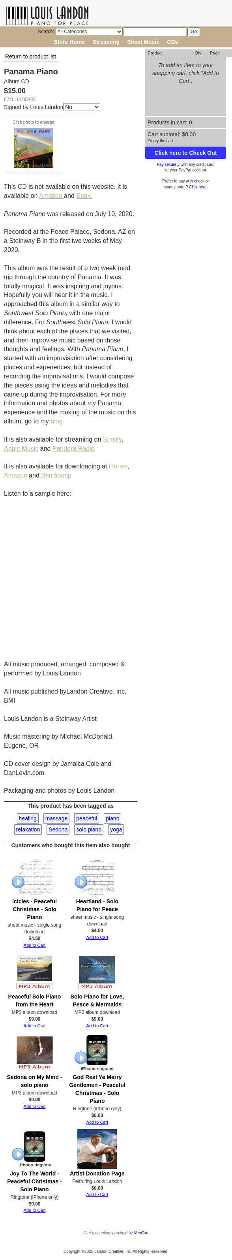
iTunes (118, 466)
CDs (172, 42)
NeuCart (141, 1233)
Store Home (69, 42)
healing (28, 818)
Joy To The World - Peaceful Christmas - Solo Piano (34, 1181)
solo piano (88, 829)
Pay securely (168, 164)
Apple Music (21, 448)
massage (56, 818)
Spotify (112, 439)
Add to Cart (35, 945)
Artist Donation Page (97, 1173)
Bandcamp (55, 475)
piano (112, 818)
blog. (57, 421)
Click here (197, 187)
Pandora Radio (73, 448)
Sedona (58, 829)
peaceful (86, 818)
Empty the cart (160, 141)
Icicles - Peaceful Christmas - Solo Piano (34, 909)
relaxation (28, 829)
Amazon (51, 195)
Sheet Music (143, 42)
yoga (116, 829)
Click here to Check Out (186, 153)
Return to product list (30, 56)
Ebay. (84, 195)
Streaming (106, 42)
